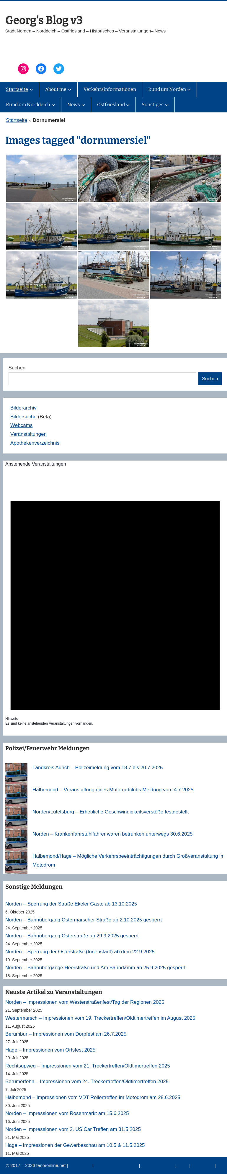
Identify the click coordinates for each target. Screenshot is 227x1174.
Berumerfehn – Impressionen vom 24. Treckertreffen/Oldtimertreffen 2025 (87, 1081)
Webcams (21, 425)
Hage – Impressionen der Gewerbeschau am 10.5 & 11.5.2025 (75, 1145)
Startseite (16, 120)
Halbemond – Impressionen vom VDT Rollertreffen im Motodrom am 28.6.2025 (92, 1097)
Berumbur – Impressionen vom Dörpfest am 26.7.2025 (65, 1034)
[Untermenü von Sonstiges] (167, 105)
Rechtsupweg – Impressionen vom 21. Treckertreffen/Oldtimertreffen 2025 (87, 1066)
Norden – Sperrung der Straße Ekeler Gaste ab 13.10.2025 (71, 904)
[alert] (115, 600)
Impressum (80, 1165)
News (183, 1165)
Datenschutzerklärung (117, 1165)
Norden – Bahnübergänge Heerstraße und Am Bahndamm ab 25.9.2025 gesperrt (95, 967)
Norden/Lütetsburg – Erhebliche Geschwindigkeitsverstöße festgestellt (110, 812)
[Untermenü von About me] (69, 89)
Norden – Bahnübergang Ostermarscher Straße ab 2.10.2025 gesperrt (83, 920)
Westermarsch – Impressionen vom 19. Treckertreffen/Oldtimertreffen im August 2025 (100, 1018)
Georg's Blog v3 (44, 20)
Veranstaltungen (28, 434)
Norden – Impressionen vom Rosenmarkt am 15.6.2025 (67, 1113)
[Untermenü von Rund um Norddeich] (53, 105)
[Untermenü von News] (83, 105)
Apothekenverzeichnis (34, 443)
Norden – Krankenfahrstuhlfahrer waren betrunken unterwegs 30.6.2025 (112, 834)
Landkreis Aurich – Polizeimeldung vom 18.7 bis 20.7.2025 (97, 767)
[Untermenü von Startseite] (31, 89)
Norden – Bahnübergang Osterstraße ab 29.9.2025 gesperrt (72, 936)
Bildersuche (23, 417)
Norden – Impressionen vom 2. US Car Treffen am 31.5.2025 (73, 1129)
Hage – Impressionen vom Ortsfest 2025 (50, 1050)
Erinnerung (203, 1165)
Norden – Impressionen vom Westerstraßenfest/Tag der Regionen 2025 (84, 1002)
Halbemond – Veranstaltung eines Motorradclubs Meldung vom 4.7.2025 (112, 790)
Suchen (17, 368)
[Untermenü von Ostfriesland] (128, 105)
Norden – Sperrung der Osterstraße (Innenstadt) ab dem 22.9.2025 (80, 951)
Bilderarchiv (23, 408)
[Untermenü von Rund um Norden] (189, 89)
